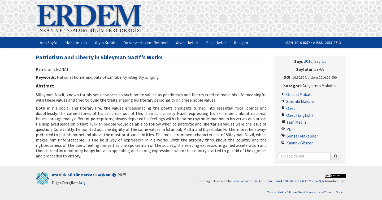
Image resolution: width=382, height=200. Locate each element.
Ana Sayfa (48, 42)
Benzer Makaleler (299, 136)
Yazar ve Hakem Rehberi (146, 42)
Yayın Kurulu (105, 42)
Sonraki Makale (297, 101)
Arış (82, 182)
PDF (287, 129)
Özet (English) (297, 115)
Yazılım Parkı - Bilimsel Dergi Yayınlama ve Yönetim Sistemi (306, 192)
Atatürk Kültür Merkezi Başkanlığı (84, 174)
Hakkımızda (76, 42)
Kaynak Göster (297, 142)
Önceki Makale (296, 94)
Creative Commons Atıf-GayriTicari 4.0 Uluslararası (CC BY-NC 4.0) (276, 181)
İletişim (241, 42)
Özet (288, 108)
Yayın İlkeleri (187, 42)
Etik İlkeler (216, 42)
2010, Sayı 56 (315, 61)
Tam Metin (293, 122)
